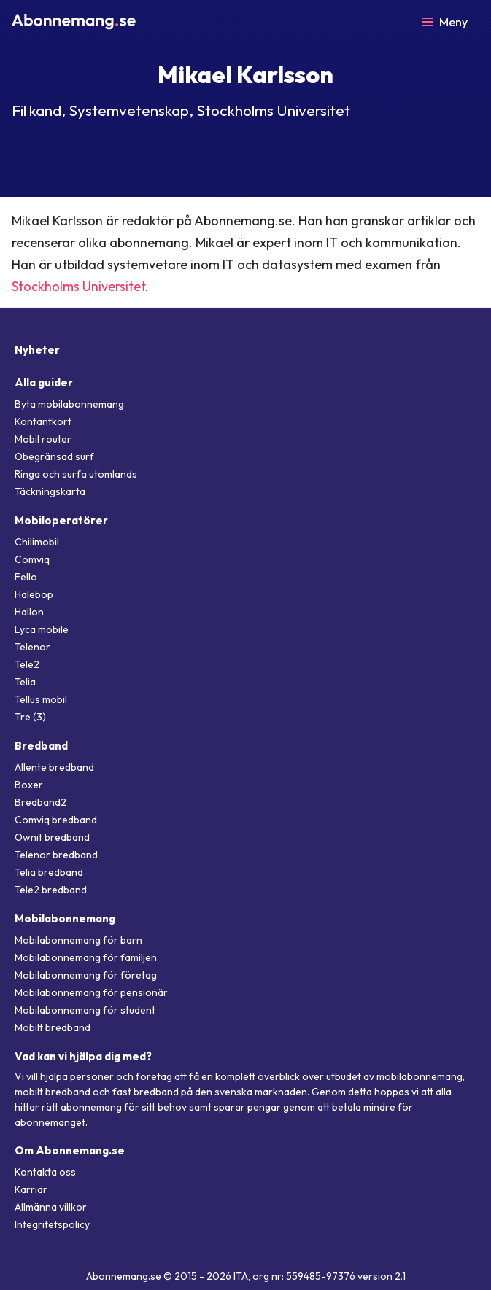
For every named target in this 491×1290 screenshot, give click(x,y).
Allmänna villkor (51, 1206)
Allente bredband (54, 767)
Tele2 (27, 664)
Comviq (32, 559)
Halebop (34, 594)
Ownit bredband (52, 837)
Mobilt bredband (52, 1027)
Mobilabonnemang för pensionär (91, 992)
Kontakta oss (45, 1171)
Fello (26, 576)
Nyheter (37, 350)
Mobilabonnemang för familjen (86, 957)
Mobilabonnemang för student (85, 1010)
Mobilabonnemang (65, 918)
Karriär (31, 1189)
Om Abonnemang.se (70, 1150)
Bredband (41, 746)
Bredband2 (40, 802)
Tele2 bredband (51, 889)
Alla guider (44, 382)
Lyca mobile (42, 629)
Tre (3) (30, 716)
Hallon (29, 611)
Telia (25, 681)
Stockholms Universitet (78, 286)
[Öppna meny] (445, 22)
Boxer (29, 784)
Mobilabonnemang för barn (78, 940)
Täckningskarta (50, 491)
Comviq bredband (56, 819)
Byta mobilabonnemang (69, 404)
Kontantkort (43, 421)
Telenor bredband (56, 854)
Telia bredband (49, 872)
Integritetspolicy (52, 1224)
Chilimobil (37, 541)
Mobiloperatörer (61, 520)
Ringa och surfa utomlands (76, 474)
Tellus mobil (41, 699)
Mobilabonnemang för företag (86, 975)
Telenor (32, 646)
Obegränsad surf (54, 456)
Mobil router (43, 439)
